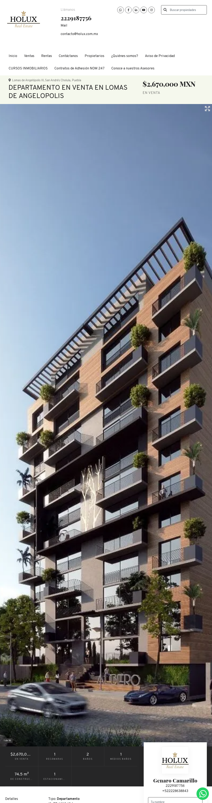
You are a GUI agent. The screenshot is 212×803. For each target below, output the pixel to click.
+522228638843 (175, 791)
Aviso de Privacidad (160, 56)
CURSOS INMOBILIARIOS (28, 68)
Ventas (29, 56)
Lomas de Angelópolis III (28, 80)
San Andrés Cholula (57, 80)
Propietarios (94, 56)
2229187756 (175, 786)
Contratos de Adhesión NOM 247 (79, 68)
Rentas (46, 56)
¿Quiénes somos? (124, 56)
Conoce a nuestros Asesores (132, 68)
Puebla (76, 80)
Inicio (13, 56)
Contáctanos (68, 56)
